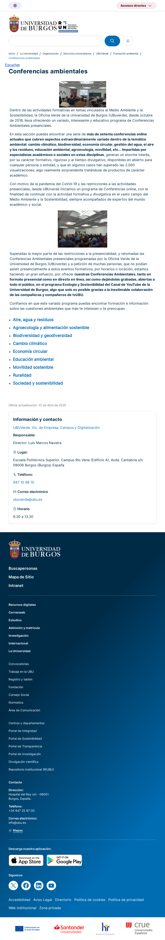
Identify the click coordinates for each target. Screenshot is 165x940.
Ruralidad (22, 375)
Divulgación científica (23, 761)
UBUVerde (102, 53)
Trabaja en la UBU (21, 671)
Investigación (19, 635)
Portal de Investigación (25, 754)
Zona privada (50, 908)
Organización (51, 53)
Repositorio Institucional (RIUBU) (31, 769)
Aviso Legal (42, 900)
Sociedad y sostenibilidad (38, 383)
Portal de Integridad (23, 731)
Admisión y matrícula (24, 628)
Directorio (63, 900)
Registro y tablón (20, 679)
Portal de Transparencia (25, 746)
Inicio (12, 53)
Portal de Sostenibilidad (25, 738)
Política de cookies (89, 900)
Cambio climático (30, 343)
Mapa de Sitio (21, 577)
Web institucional (22, 908)
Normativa (16, 702)
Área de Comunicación (24, 710)
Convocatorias (19, 664)
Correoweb (17, 612)
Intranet (16, 585)
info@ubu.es (17, 822)
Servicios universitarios (77, 53)
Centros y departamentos (26, 723)
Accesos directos (133, 5)
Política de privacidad (126, 900)
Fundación (16, 687)
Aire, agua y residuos (33, 319)
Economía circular (30, 351)
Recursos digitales (22, 604)
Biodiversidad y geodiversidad (42, 335)
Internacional (18, 643)
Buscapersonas (23, 568)
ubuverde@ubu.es (27, 499)
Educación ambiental (33, 359)
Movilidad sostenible (33, 367)
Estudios (15, 620)
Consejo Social (19, 695)
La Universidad (29, 53)
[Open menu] (128, 41)
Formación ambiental (125, 53)
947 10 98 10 (23, 482)
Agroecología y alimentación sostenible (51, 327)
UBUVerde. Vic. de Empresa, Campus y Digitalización (56, 427)
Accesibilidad (19, 900)
